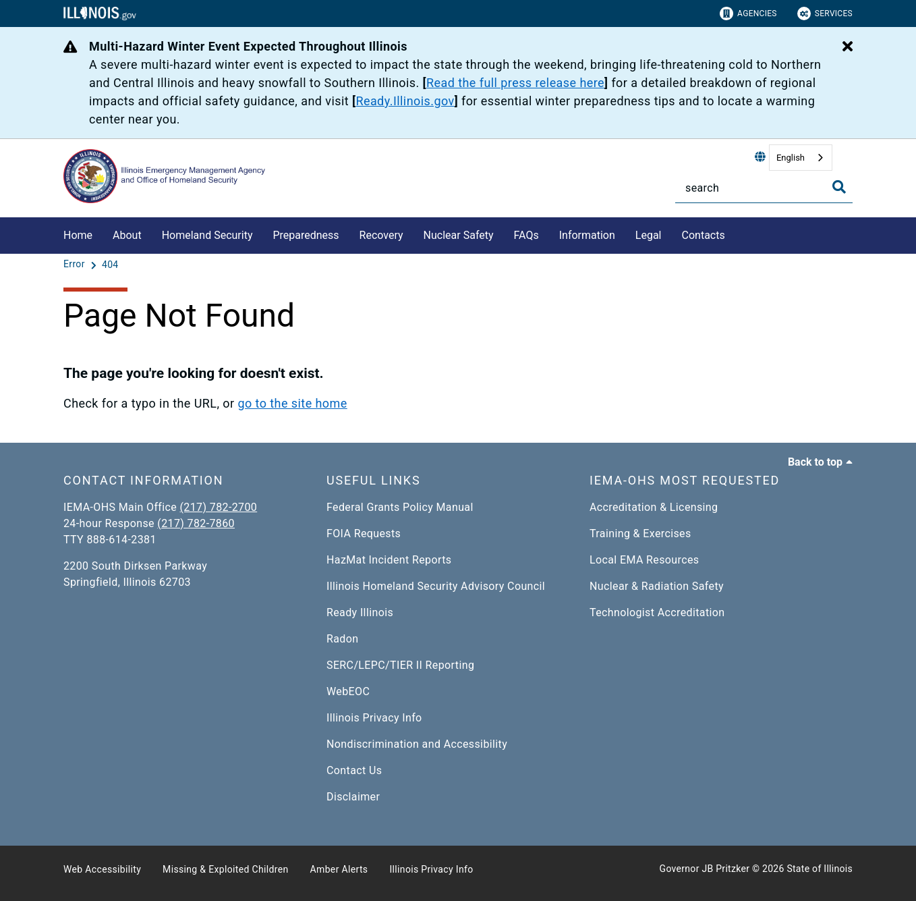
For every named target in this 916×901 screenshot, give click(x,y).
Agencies (748, 13)
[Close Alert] (847, 47)
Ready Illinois (359, 612)
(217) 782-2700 (219, 507)
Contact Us (354, 770)
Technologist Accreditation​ (657, 612)
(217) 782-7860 (196, 523)
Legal (648, 235)
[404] (110, 264)
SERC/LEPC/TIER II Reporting (400, 665)
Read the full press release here (515, 83)
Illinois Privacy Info (374, 717)
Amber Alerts (339, 869)
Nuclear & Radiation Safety (657, 586)
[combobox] (800, 157)
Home (77, 235)
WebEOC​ (348, 691)
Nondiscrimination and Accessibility (416, 744)
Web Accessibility (102, 869)
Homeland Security (207, 235)
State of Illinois (819, 868)
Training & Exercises (640, 533)
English (790, 158)
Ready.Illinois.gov (404, 101)
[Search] (764, 187)
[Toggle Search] (839, 187)
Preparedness (306, 235)
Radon (342, 638)
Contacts (703, 235)
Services (825, 13)
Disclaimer (353, 796)
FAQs (526, 235)
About (127, 235)
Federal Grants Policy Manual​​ (400, 507)
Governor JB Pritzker (705, 868)
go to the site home (292, 403)
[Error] (75, 264)
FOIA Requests (363, 533)
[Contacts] (735, 233)
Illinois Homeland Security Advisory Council (435, 586)
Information (587, 235)
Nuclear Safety (459, 235)
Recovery (381, 235)
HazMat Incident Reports (388, 559)
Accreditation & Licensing (654, 507)
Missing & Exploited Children (225, 869)
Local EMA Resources (644, 559)
